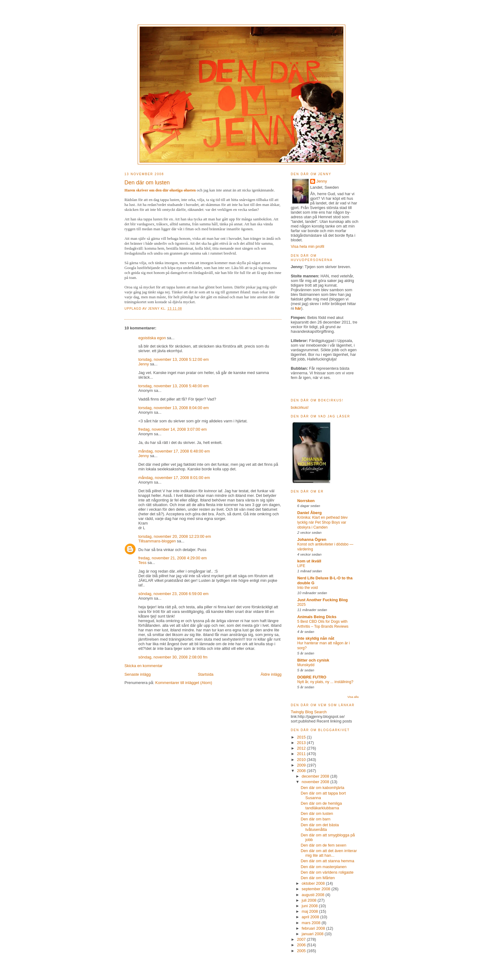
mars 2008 (311, 922)
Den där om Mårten (318, 877)
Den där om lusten (317, 813)
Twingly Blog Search (309, 712)
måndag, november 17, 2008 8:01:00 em (174, 477)
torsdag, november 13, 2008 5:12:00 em (173, 359)
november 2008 (316, 781)
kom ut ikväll (309, 561)
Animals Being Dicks (316, 616)
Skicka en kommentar (143, 665)
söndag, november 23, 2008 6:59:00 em (173, 593)
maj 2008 (310, 911)
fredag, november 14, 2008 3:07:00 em (172, 429)
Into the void (307, 588)
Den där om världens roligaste (327, 872)
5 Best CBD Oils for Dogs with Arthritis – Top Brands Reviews (322, 624)
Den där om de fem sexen (323, 845)
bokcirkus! (300, 407)
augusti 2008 (313, 894)
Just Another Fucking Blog (322, 600)
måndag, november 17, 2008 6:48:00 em (174, 451)
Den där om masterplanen (324, 866)
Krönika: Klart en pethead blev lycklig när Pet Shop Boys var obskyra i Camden (322, 522)
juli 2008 (309, 900)
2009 (302, 765)
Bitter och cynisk (313, 660)
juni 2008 (310, 906)
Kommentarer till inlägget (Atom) (183, 682)
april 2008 (311, 917)
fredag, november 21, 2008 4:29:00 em (172, 558)
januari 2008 (313, 934)
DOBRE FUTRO (311, 677)
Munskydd (306, 665)
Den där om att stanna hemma (327, 861)
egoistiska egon (152, 338)
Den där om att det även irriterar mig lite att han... (329, 853)
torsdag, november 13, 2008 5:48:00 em (173, 386)
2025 (301, 604)
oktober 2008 (314, 883)
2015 (302, 737)
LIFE (301, 566)
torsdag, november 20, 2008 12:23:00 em (174, 536)
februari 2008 (314, 928)
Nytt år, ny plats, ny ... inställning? (325, 682)
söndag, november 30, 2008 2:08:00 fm (172, 657)
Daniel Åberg (309, 512)
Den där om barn (316, 819)
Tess (142, 562)
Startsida (205, 674)
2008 (302, 770)
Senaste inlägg (137, 674)
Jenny (154, 308)
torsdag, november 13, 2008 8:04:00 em (173, 407)
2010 (302, 759)
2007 (302, 939)
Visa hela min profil (307, 246)
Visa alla (353, 696)
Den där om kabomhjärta (322, 787)
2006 (302, 945)
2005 (302, 950)
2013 (302, 742)
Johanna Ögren (311, 539)
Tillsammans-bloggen (157, 541)
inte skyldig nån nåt (315, 638)
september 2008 (316, 889)
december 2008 (316, 776)
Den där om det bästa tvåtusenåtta (320, 827)
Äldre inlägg (271, 674)
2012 (302, 748)
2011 (302, 753)
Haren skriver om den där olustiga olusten (160, 190)
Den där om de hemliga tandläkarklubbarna (321, 805)
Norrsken (306, 500)
